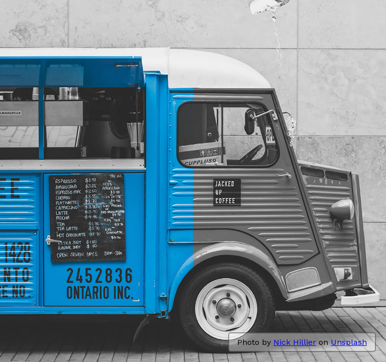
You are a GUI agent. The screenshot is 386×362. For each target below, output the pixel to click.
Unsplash (349, 342)
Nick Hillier (294, 342)
